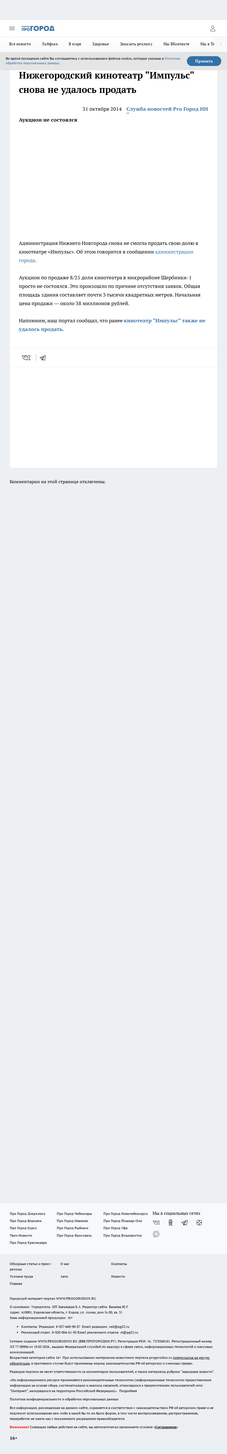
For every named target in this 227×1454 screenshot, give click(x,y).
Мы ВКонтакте (176, 43)
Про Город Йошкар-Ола (122, 1221)
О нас (64, 1264)
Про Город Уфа (115, 1228)
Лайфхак (50, 43)
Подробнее (128, 1391)
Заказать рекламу (136, 43)
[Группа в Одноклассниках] (170, 1222)
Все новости (20, 43)
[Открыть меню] (12, 28)
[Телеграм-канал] (185, 1222)
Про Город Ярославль (74, 1235)
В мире (75, 43)
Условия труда (21, 1276)
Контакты (119, 1264)
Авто (64, 1276)
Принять (204, 61)
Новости (118, 1276)
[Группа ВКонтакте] (156, 1222)
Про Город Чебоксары (74, 1213)
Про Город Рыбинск (72, 1228)
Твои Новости (21, 1235)
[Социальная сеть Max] (156, 1234)
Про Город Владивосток (122, 1235)
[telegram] (44, 358)
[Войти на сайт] (212, 28)
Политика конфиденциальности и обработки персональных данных (64, 1399)
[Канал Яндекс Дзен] (199, 1222)
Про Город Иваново (72, 1221)
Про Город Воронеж (26, 1221)
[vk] (27, 358)
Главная (16, 1283)
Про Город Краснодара (28, 1242)
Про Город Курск (23, 1228)
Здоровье (100, 43)
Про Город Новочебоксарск (125, 1213)
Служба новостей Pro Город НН (167, 109)
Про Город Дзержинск (27, 1213)
